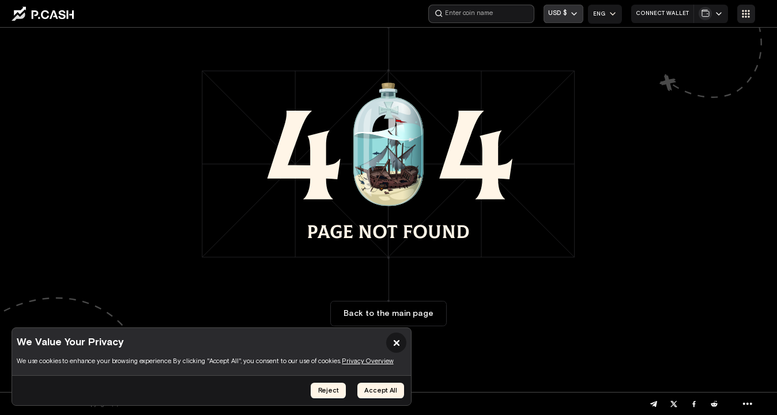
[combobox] (605, 14)
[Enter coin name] (481, 14)
